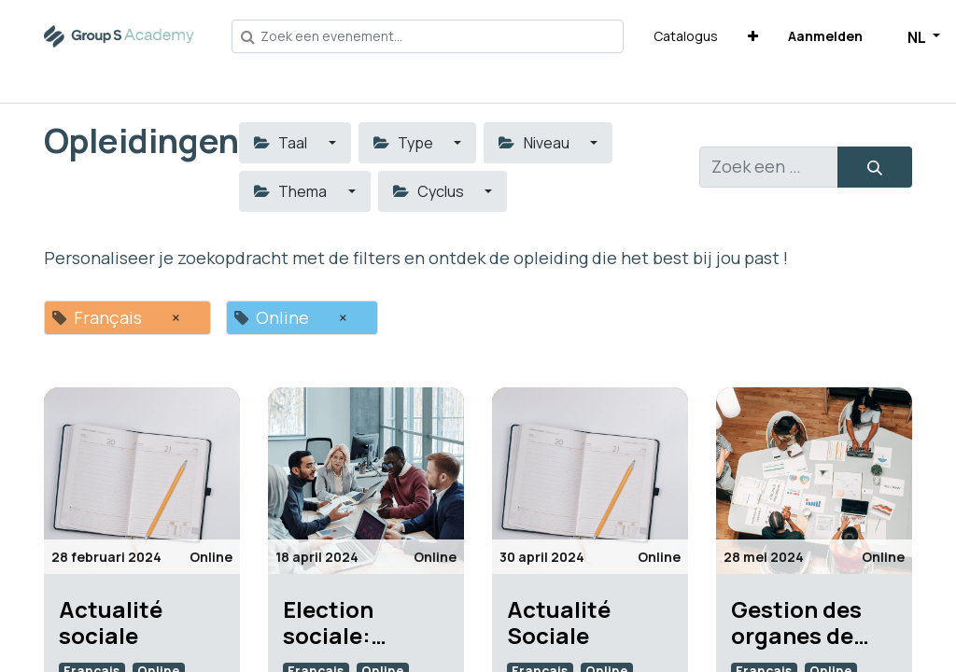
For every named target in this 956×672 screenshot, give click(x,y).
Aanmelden (825, 36)
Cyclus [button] (430, 191)
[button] (753, 36)
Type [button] (404, 143)
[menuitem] (685, 36)
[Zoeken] (874, 167)
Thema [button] (292, 191)
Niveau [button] (535, 143)
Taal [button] (282, 143)
